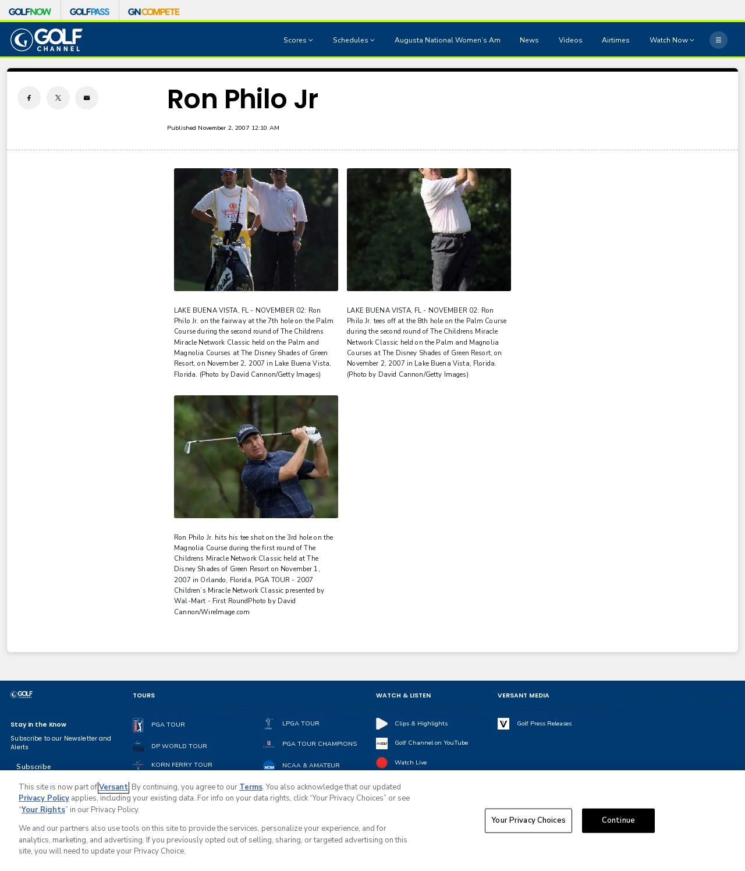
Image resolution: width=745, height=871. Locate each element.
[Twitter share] (58, 97)
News (529, 40)
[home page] (46, 40)
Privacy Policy (44, 798)
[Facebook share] (29, 97)
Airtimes (616, 40)
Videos (571, 40)
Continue (618, 820)
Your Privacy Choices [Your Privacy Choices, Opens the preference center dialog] (528, 820)
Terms (250, 787)
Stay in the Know (38, 724)
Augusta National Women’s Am (448, 40)
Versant (113, 787)
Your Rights (43, 810)
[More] (718, 39)
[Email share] (86, 97)
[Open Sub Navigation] (311, 40)
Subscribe (33, 766)
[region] (372, 820)
